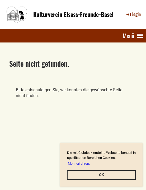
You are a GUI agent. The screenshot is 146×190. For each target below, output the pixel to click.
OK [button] (101, 175)
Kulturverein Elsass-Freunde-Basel (73, 14)
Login (133, 14)
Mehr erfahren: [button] (79, 163)
